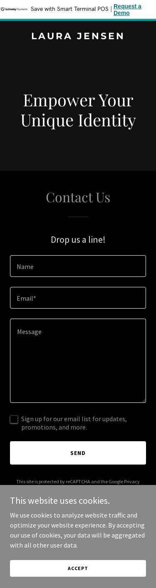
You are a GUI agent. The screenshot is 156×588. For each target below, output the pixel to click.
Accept (78, 568)
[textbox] (78, 266)
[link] (78, 37)
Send (78, 453)
